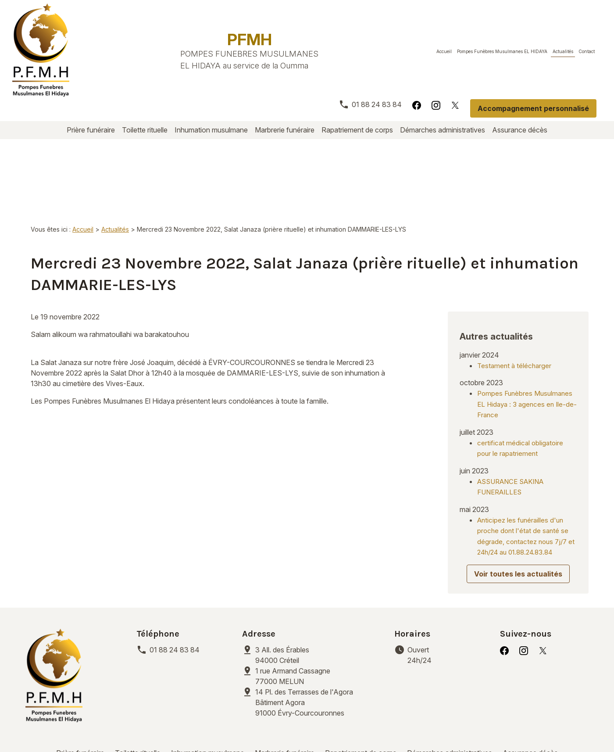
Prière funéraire (91, 129)
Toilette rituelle (145, 129)
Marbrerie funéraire (284, 129)
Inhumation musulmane (211, 129)
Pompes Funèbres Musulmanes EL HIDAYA (502, 51)
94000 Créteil (283, 594)
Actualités (563, 51)
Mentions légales (140, 725)
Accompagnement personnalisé (533, 108)
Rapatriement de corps (357, 129)
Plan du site (386, 725)
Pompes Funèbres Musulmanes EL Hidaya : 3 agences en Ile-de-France (527, 343)
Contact (586, 51)
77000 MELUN (293, 615)
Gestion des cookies (320, 725)
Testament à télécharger (514, 304)
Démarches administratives (442, 129)
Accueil (444, 51)
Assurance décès (519, 129)
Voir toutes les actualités (518, 512)
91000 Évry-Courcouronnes (313, 641)
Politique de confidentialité (227, 725)
